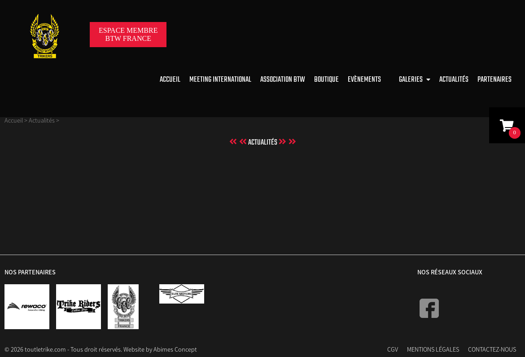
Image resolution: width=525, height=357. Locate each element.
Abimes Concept (175, 349)
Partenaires (494, 80)
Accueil (170, 80)
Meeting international (220, 80)
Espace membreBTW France (128, 34)
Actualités (453, 80)
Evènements (364, 80)
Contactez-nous (492, 349)
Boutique (326, 80)
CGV (392, 349)
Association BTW (282, 80)
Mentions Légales (433, 349)
